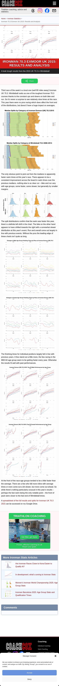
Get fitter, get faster (29, 537)
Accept (29, 673)
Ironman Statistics (13, 19)
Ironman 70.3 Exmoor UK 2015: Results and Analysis (29, 63)
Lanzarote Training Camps (46, 652)
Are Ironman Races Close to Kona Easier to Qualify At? (33, 565)
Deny (29, 679)
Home (3, 19)
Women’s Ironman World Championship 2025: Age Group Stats (36, 584)
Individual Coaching (44, 646)
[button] (55, 656)
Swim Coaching (43, 649)
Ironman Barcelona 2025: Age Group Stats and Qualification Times (35, 593)
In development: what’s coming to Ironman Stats (35, 575)
